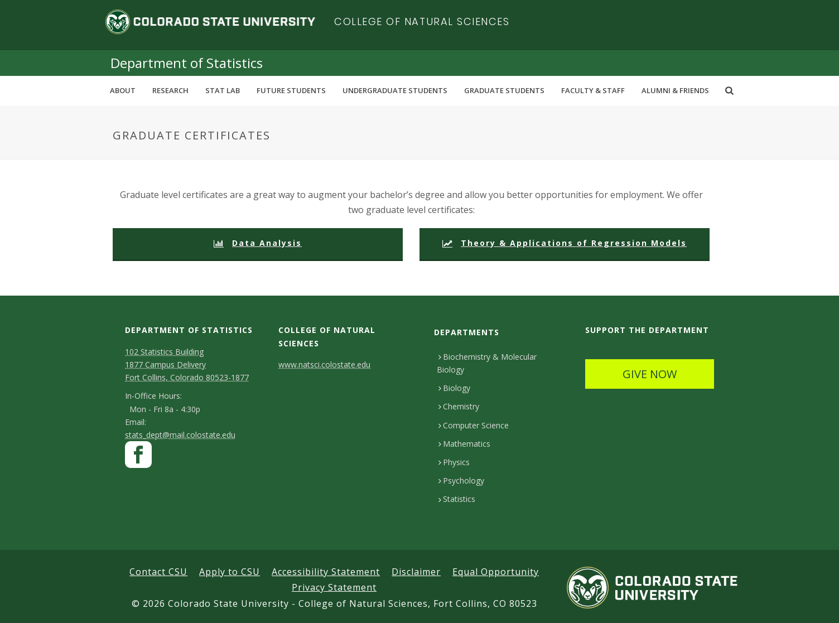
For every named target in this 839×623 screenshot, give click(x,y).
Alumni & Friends (675, 90)
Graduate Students (504, 90)
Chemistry (458, 406)
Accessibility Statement (326, 572)
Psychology (461, 480)
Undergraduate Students (395, 90)
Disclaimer (416, 572)
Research (170, 90)
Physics (454, 462)
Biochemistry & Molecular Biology (487, 363)
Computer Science (473, 425)
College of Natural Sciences (422, 21)
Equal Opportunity (495, 572)
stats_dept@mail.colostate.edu (180, 434)
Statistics (456, 499)
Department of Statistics (186, 63)
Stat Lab (222, 90)
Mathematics (464, 443)
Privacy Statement (334, 587)
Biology (454, 388)
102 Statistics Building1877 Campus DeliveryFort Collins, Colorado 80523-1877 (187, 364)
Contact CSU (158, 572)
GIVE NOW (650, 373)
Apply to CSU (229, 572)
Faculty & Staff (593, 90)
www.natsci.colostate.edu (324, 364)
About (123, 90)
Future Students (291, 90)
